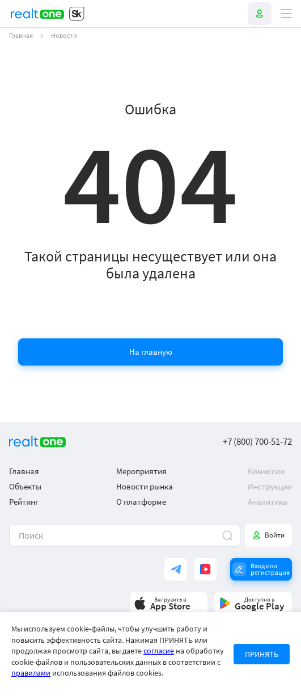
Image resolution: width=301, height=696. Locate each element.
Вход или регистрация (270, 569)
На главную (150, 351)
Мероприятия (141, 471)
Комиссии (266, 471)
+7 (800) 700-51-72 (257, 442)
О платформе (141, 501)
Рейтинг (24, 501)
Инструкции (270, 486)
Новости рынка (144, 486)
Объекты (25, 486)
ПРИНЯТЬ (261, 654)
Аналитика (267, 501)
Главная (21, 36)
